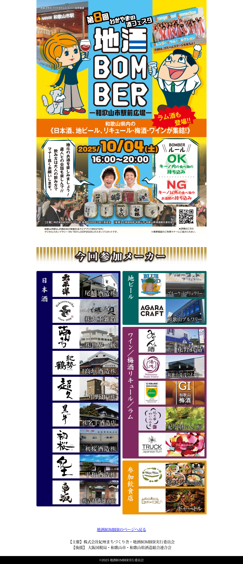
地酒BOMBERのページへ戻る (121, 529)
